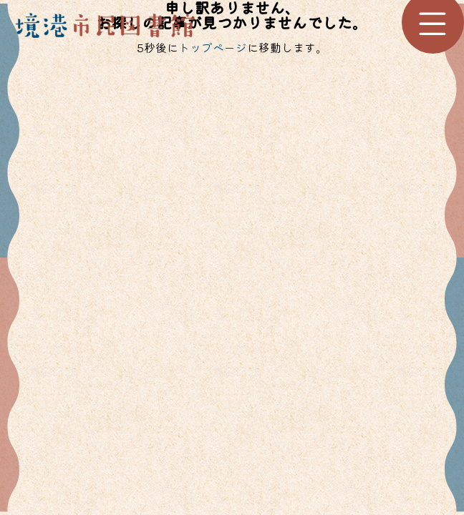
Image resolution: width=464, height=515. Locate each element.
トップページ (212, 47)
